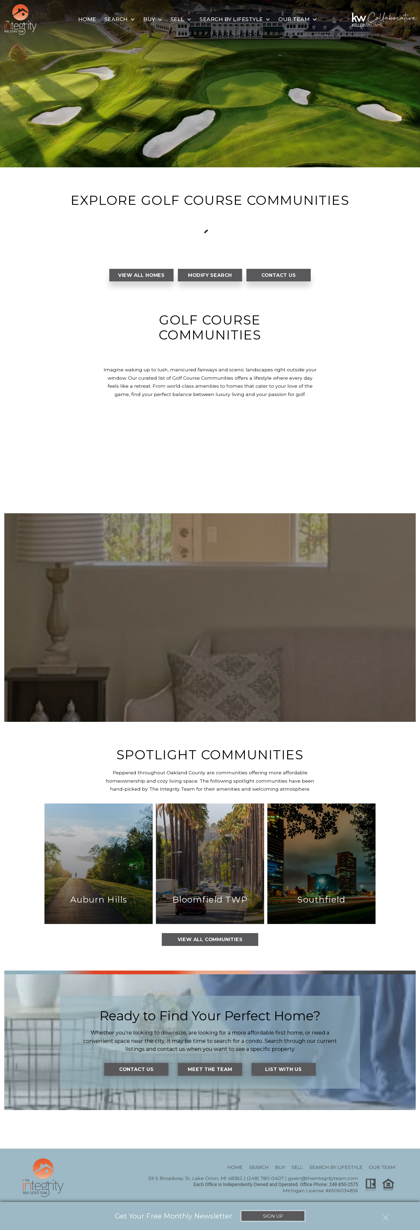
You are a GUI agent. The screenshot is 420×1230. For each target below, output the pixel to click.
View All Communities (210, 939)
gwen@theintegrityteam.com (323, 1178)
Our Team (382, 1167)
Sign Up (273, 1216)
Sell (297, 1167)
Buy (280, 1167)
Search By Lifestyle (335, 1167)
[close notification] (385, 1216)
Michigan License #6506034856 (320, 1190)
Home (87, 19)
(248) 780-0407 (265, 1178)
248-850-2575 (343, 1184)
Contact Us (278, 275)
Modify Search (210, 275)
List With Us (283, 1069)
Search (259, 1167)
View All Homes (141, 275)
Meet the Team (210, 1069)
